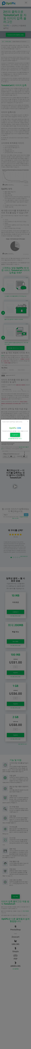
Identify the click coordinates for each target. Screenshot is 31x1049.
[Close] (27, 422)
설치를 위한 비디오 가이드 (15, 438)
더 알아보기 (15, 435)
